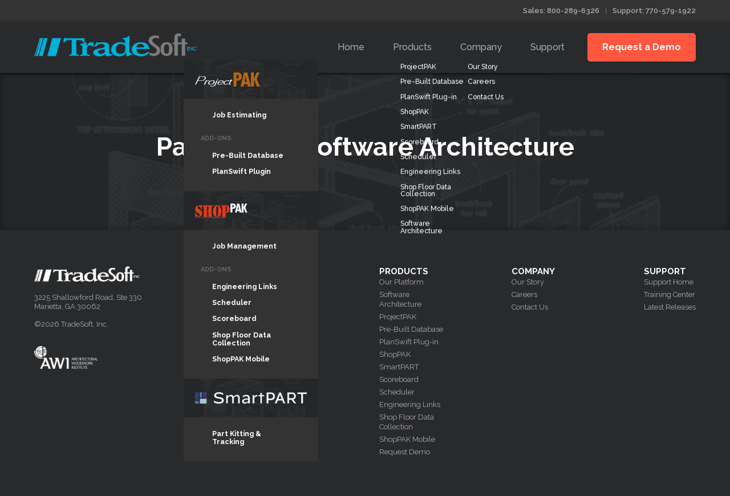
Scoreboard (399, 379)
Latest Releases (670, 307)
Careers (524, 294)
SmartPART (399, 367)
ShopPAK (395, 354)
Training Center (669, 294)
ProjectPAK (397, 316)
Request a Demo (641, 47)
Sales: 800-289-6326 (561, 10)
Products (412, 47)
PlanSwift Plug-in (409, 342)
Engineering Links (409, 404)
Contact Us (530, 307)
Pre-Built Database (411, 329)
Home (351, 47)
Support (547, 47)
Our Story (528, 282)
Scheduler (397, 392)
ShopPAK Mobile (407, 439)
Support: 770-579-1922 (654, 10)
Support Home (669, 282)
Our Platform (401, 282)
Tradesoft (115, 44)
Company (481, 47)
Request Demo (404, 452)
